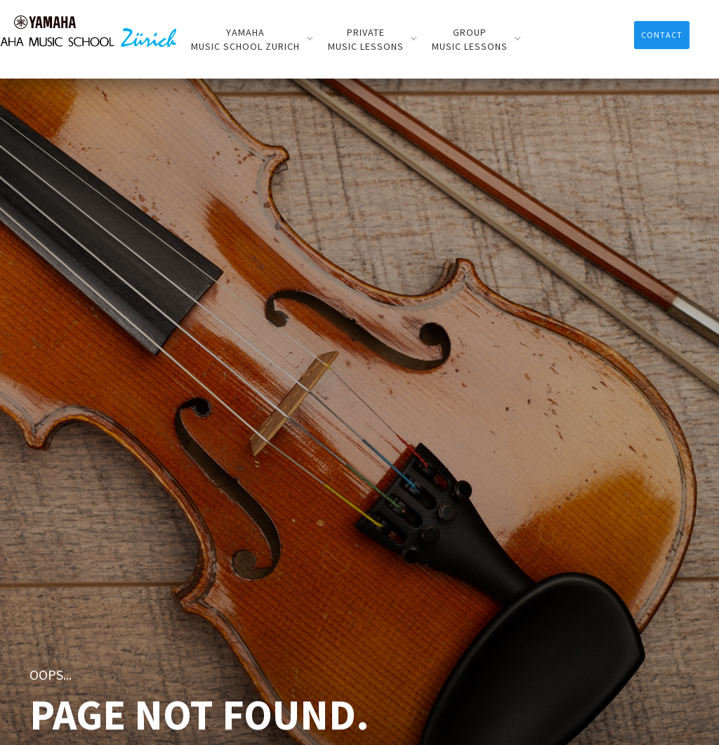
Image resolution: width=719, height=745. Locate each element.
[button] (252, 39)
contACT (661, 34)
